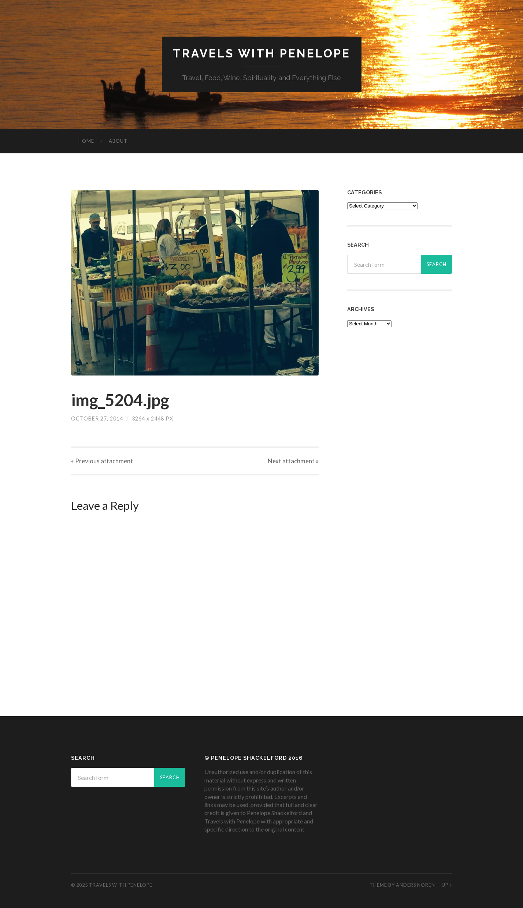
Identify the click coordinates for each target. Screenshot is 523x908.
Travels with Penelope (261, 53)
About (118, 141)
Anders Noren (415, 885)
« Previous (102, 461)
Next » (293, 461)
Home (86, 141)
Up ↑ (447, 885)
